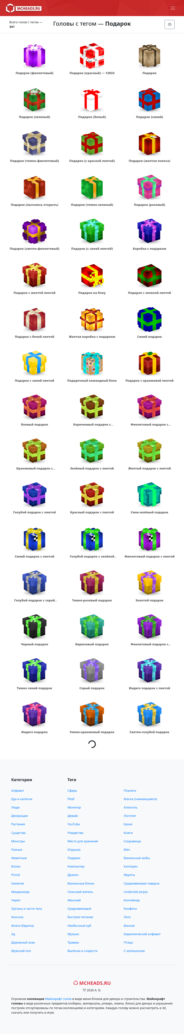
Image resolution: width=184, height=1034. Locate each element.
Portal (15, 875)
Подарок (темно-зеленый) (92, 204)
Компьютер (76, 866)
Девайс (73, 816)
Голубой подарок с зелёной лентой (92, 558)
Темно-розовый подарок (92, 600)
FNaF (71, 799)
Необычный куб (79, 925)
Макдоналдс (20, 892)
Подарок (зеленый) (34, 117)
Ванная (129, 925)
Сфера (72, 790)
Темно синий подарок (34, 688)
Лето (127, 917)
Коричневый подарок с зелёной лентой (92, 426)
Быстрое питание (80, 917)
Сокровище (132, 841)
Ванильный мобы (137, 858)
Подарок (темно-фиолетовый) (34, 161)
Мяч (127, 849)
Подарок (150, 73)
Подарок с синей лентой (34, 380)
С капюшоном (134, 951)
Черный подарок (34, 644)
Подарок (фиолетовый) (34, 73)
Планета (130, 790)
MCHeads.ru (92, 983)
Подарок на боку (92, 293)
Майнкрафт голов (58, 999)
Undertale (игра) (135, 892)
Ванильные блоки (81, 883)
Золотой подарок (150, 600)
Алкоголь (130, 807)
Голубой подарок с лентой (34, 512)
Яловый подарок (34, 424)
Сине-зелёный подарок (149, 512)
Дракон (73, 875)
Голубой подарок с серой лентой (34, 602)
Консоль (17, 917)
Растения (18, 824)
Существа (18, 833)
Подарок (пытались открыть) (34, 204)
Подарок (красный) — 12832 (92, 73)
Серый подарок (92, 688)
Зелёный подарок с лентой (92, 468)
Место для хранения (83, 841)
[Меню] (172, 8)
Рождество (76, 833)
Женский (74, 900)
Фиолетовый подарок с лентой (149, 556)
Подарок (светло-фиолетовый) (34, 248)
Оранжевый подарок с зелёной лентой (34, 470)
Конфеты (130, 908)
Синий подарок (149, 336)
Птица (128, 942)
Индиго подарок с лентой (149, 688)
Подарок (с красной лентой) (92, 161)
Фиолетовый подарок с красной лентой (149, 426)
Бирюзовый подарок (92, 644)
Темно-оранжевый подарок (91, 732)
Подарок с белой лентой (34, 336)
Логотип (130, 816)
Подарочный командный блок (92, 380)
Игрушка (74, 849)
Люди (15, 807)
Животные (19, 858)
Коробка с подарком (149, 248)
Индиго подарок (34, 732)
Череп (15, 900)
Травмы (73, 942)
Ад (13, 934)
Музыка (73, 934)
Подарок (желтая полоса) (149, 161)
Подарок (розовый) (149, 204)
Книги (128, 833)
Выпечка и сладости (83, 951)
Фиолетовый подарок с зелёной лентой (149, 646)
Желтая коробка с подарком (92, 336)
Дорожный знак (23, 942)
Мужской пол (21, 951)
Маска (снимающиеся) (140, 799)
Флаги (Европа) (22, 925)
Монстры (18, 841)
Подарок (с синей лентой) (92, 248)
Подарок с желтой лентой (34, 293)
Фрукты (129, 875)
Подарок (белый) (92, 117)
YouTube (74, 824)
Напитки (17, 883)
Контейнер (132, 900)
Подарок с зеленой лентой (149, 293)
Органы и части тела (26, 908)
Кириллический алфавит (142, 934)
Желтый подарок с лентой (149, 468)
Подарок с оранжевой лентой (150, 380)
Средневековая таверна (141, 883)
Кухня (128, 824)
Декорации (19, 816)
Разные (16, 849)
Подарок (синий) (149, 117)
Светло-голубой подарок (149, 732)
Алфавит (17, 790)
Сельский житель (80, 892)
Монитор (74, 807)
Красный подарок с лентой (92, 512)
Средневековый (79, 908)
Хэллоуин (131, 866)
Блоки (15, 866)
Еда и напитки (21, 799)
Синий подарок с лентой (34, 556)
